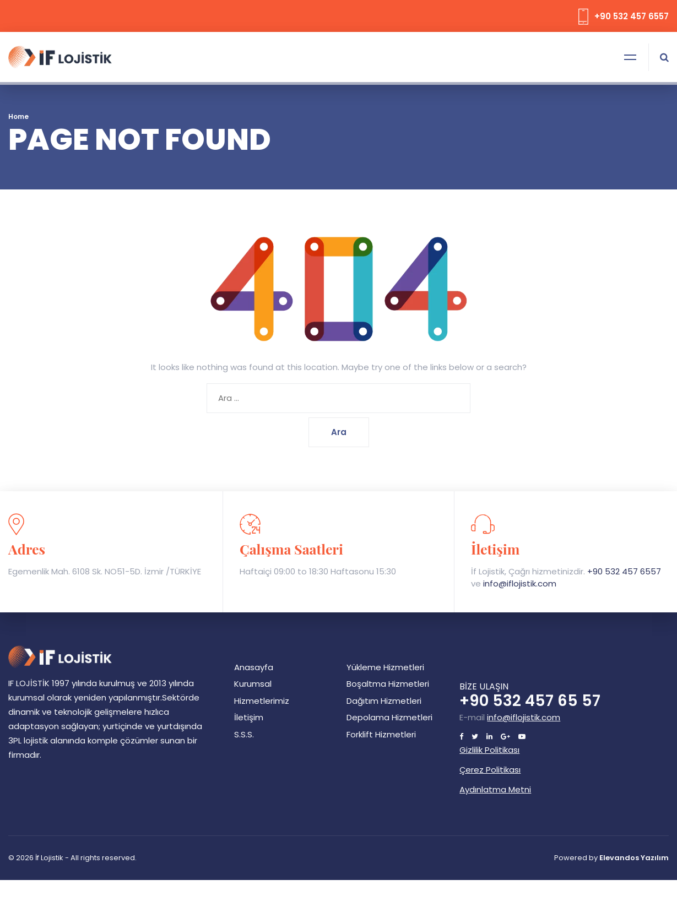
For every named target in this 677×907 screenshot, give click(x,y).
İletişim (248, 717)
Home (18, 116)
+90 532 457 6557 (624, 571)
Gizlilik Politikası (489, 750)
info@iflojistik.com (519, 583)
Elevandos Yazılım (634, 857)
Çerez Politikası (490, 769)
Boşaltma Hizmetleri (387, 683)
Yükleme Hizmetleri (385, 667)
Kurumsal (253, 683)
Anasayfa (253, 667)
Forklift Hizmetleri (381, 734)
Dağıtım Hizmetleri (383, 701)
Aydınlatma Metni (495, 789)
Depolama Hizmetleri (389, 717)
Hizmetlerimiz (261, 701)
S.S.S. (244, 734)
